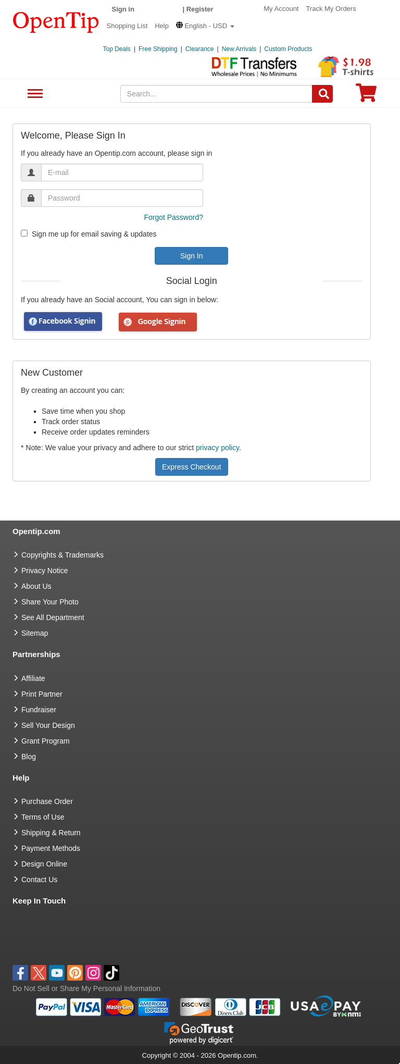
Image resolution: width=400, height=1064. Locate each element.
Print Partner (42, 694)
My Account (281, 9)
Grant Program (45, 741)
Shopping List (127, 26)
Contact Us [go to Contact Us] (39, 879)
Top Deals (117, 49)
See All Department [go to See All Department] (52, 617)
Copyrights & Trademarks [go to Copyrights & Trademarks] (62, 555)
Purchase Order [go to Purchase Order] (47, 801)
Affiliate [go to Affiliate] (33, 678)
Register (200, 9)
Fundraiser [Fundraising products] (38, 710)
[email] (122, 172)
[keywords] (216, 94)
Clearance (199, 49)
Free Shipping (158, 49)
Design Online (44, 864)
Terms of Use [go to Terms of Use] (42, 817)
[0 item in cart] (366, 96)
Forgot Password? (173, 217)
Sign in (123, 9)
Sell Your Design (48, 725)
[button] (205, 26)
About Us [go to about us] (36, 586)
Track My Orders (331, 9)
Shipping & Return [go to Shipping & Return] (51, 832)
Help (162, 26)
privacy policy (217, 447)
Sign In (191, 256)
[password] (122, 198)
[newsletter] (24, 233)
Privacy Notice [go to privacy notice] (44, 570)
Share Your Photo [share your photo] (50, 602)
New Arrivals (239, 49)
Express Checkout (191, 467)
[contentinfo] (56, 21)
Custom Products (288, 49)
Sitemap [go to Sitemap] (34, 633)
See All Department (33, 94)
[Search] (322, 94)
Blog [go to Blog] (28, 756)
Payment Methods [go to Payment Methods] (50, 848)
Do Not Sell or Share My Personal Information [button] (86, 988)
